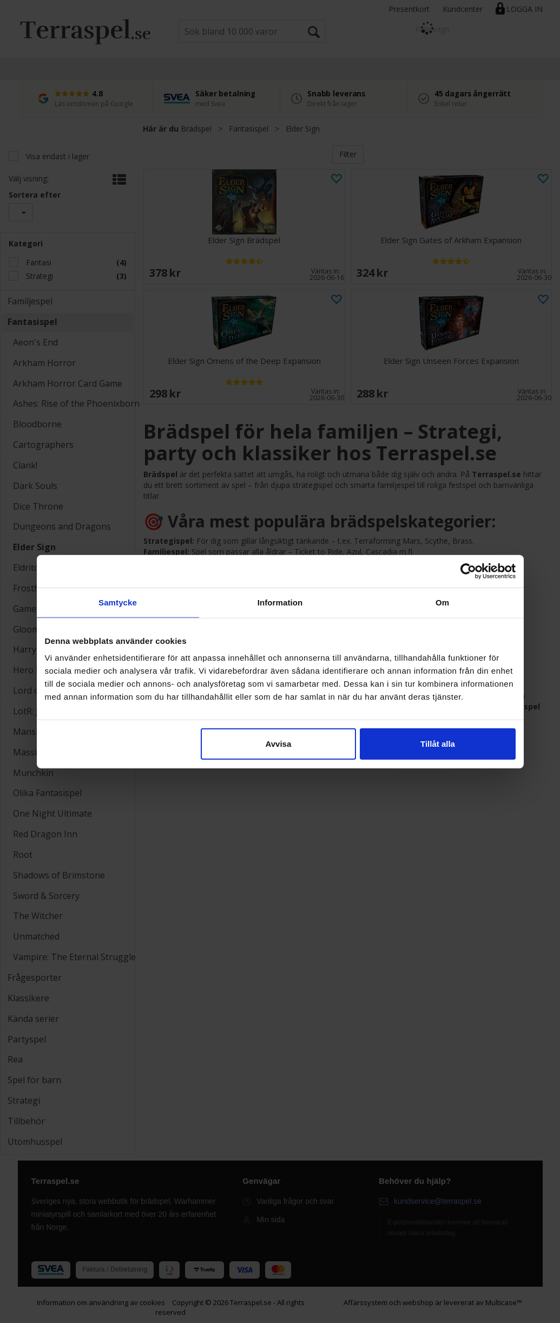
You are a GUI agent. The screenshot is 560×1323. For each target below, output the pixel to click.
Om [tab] (442, 602)
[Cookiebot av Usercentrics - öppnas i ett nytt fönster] (468, 571)
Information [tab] (280, 602)
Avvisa (278, 743)
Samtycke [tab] (117, 602)
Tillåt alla (437, 743)
